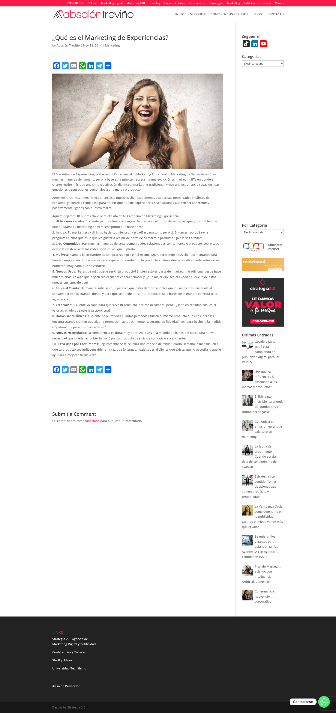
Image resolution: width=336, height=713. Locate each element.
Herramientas (197, 3)
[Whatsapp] (324, 702)
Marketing (233, 3)
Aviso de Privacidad (66, 686)
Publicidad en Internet (257, 3)
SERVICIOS (197, 14)
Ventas (279, 3)
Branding (154, 3)
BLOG (258, 14)
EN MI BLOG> (75, 3)
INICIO (179, 14)
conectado (92, 421)
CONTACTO (275, 14)
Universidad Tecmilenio (69, 668)
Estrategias (216, 3)
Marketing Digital (112, 3)
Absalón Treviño (68, 45)
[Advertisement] (102, 383)
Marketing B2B (135, 3)
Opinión (92, 3)
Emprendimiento (174, 3)
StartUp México (63, 660)
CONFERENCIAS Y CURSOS (229, 14)
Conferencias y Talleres (69, 652)
